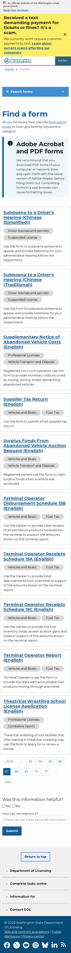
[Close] (65, 36)
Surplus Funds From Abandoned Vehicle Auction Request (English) (34, 445)
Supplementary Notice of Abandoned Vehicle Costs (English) (32, 342)
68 (17, 771)
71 (46, 771)
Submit (12, 831)
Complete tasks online (26, 883)
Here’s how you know (16, 10)
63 (30, 761)
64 (40, 761)
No (18, 806)
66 (60, 761)
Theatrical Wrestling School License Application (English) (34, 706)
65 (50, 761)
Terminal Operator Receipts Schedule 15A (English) (34, 556)
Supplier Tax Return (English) (25, 402)
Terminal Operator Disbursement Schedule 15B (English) (34, 503)
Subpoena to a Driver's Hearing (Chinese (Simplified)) (28, 217)
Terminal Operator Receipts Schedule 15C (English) (34, 607)
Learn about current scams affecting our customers (27, 48)
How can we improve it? (20, 814)
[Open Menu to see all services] (63, 61)
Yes (7, 806)
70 (36, 771)
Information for (20, 896)
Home (9, 69)
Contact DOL (18, 909)
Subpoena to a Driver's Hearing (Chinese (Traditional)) (28, 279)
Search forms (19, 91)
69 (26, 771)
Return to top (35, 857)
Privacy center (33, 936)
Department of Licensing (28, 870)
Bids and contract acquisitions (27, 932)
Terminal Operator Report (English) (32, 658)
